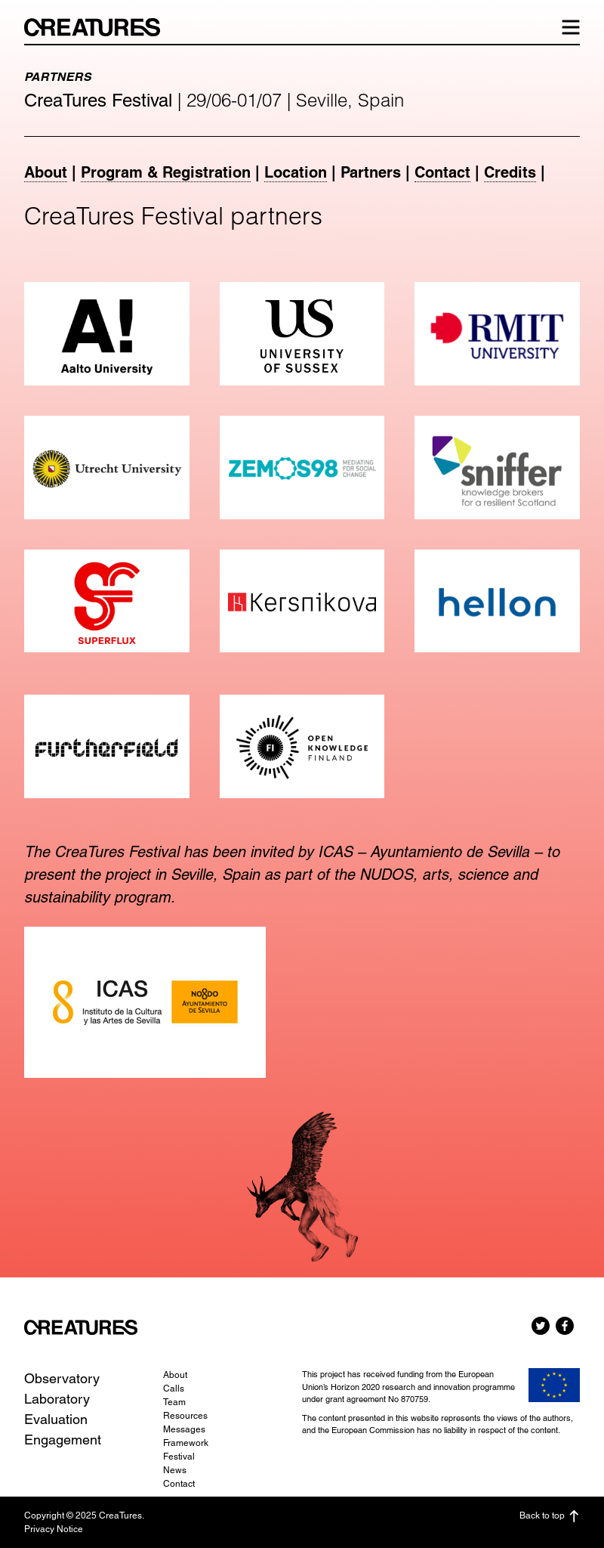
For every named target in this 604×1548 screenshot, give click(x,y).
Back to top (549, 1516)
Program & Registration (166, 172)
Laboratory (57, 1399)
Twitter (541, 1326)
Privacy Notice (53, 1529)
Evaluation (56, 1419)
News (174, 1470)
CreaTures (99, 27)
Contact (442, 172)
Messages (184, 1429)
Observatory (62, 1378)
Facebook (565, 1326)
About (45, 172)
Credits (510, 172)
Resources (185, 1415)
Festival (179, 1456)
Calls (173, 1388)
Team (174, 1402)
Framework (185, 1443)
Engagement (62, 1439)
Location (295, 172)
